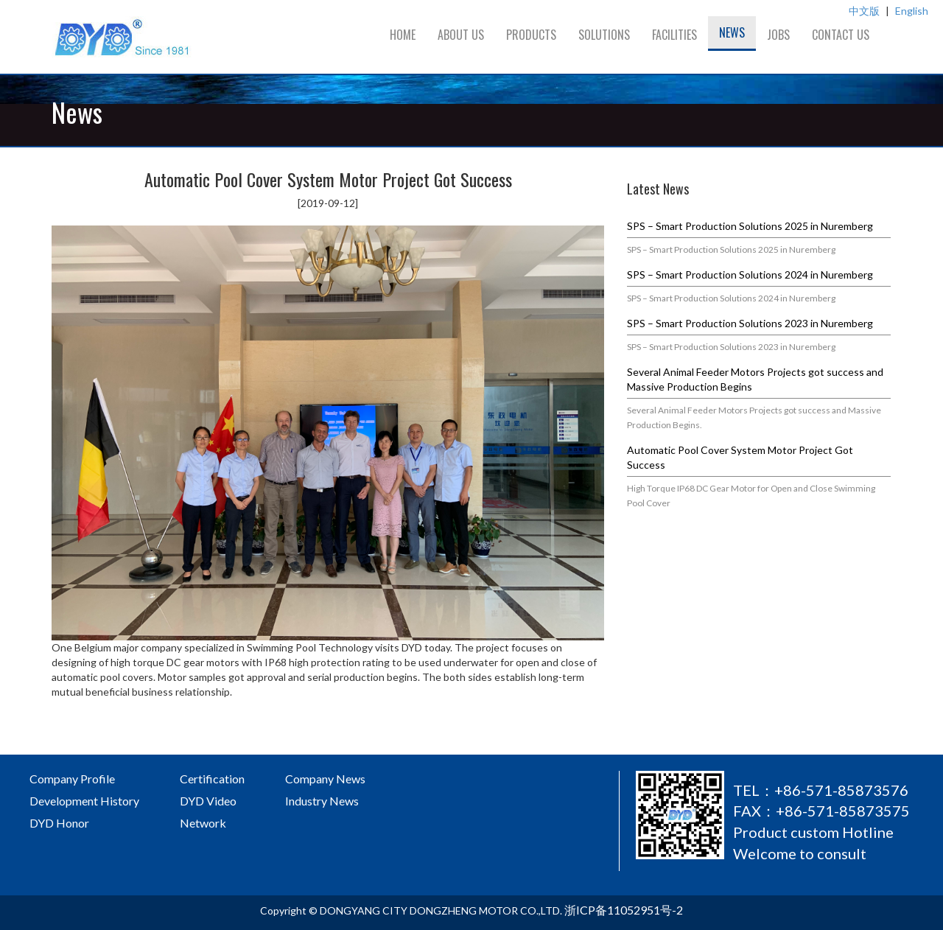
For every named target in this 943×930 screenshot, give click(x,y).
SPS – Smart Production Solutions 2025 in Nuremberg (750, 226)
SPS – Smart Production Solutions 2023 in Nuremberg (750, 323)
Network (203, 823)
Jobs (778, 34)
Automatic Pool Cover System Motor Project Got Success (740, 457)
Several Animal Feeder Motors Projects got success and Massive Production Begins (755, 379)
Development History (84, 801)
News (732, 32)
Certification (212, 779)
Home (403, 34)
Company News (325, 779)
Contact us (840, 34)
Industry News (322, 801)
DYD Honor (59, 823)
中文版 (864, 10)
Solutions (604, 34)
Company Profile (72, 779)
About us (461, 34)
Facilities (674, 34)
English (911, 10)
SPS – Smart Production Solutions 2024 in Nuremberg (750, 274)
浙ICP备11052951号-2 (623, 910)
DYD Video (208, 801)
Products (531, 34)
